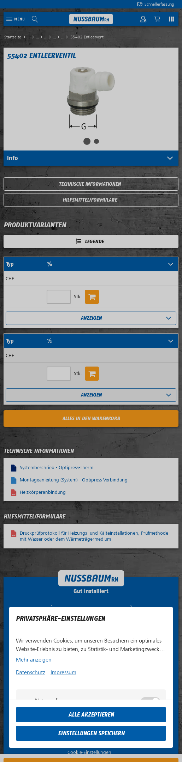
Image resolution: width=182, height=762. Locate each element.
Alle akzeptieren (91, 714)
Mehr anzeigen (34, 660)
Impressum (63, 672)
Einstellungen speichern (91, 733)
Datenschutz (30, 672)
